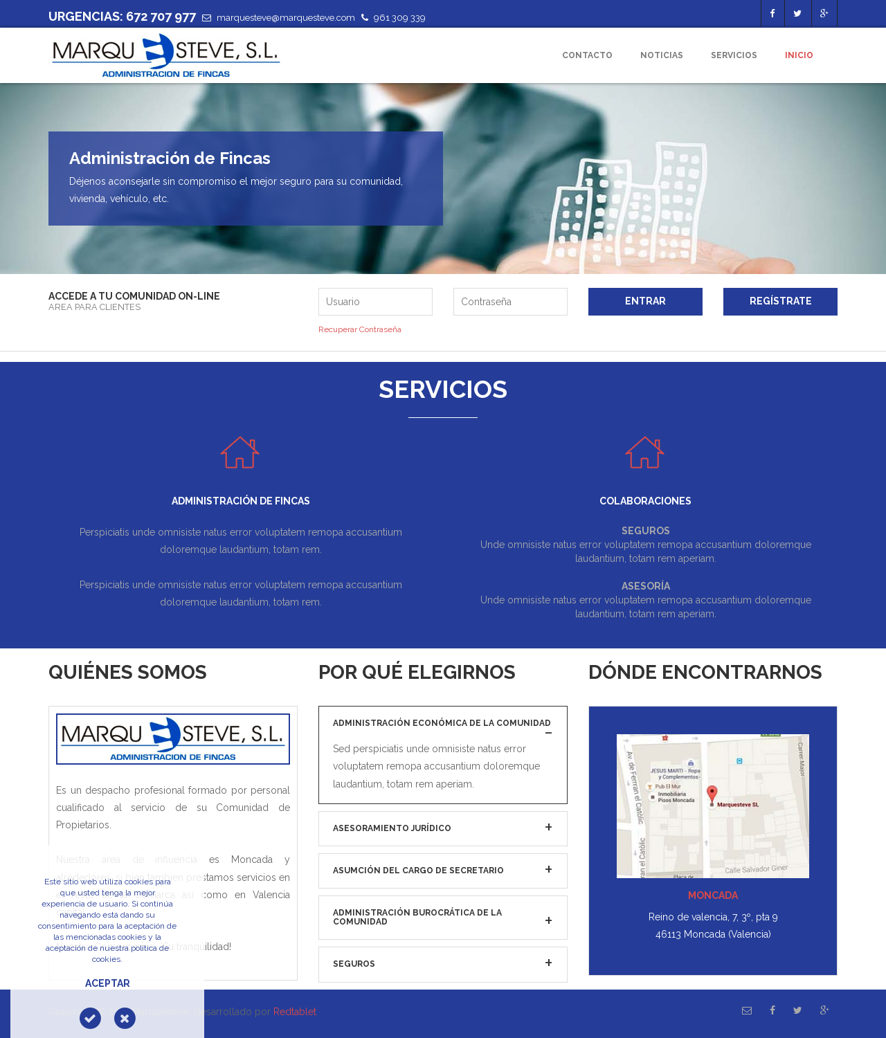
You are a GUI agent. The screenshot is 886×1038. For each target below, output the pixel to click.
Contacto (587, 55)
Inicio (799, 55)
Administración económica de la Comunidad (442, 723)
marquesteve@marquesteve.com (286, 17)
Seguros (354, 964)
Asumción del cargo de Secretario (418, 870)
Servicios (734, 55)
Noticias (661, 55)
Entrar (645, 301)
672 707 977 (161, 16)
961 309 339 (400, 17)
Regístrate (781, 301)
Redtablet (294, 1011)
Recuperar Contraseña (359, 329)
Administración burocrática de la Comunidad (417, 917)
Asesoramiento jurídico (392, 828)
